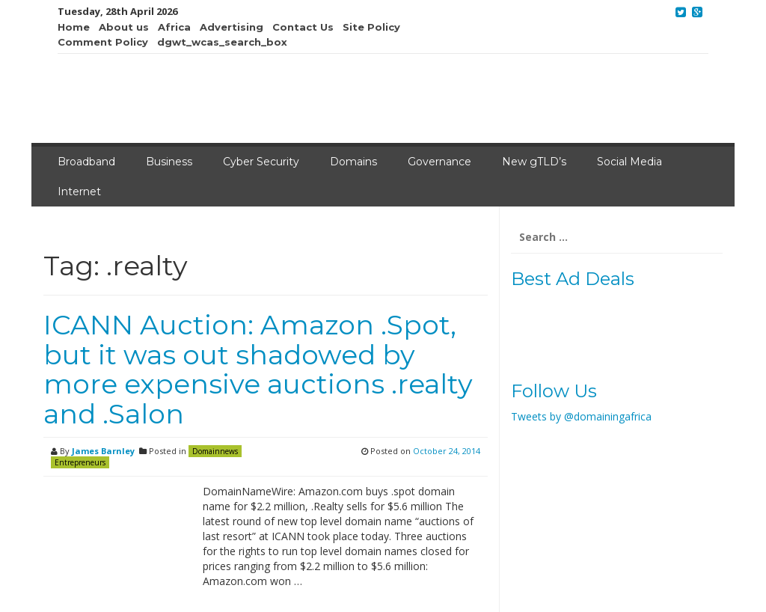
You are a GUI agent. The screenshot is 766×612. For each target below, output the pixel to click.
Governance (439, 161)
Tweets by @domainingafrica (581, 416)
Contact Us (303, 27)
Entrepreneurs (80, 462)
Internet (79, 191)
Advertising (231, 27)
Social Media (629, 161)
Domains (353, 161)
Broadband (86, 161)
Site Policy (371, 27)
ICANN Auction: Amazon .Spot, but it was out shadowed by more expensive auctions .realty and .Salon (258, 369)
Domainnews (215, 451)
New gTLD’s (534, 161)
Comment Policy (103, 42)
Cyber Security (261, 161)
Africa (174, 27)
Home (74, 27)
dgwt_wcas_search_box (222, 42)
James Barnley (103, 450)
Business (169, 161)
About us (124, 27)
